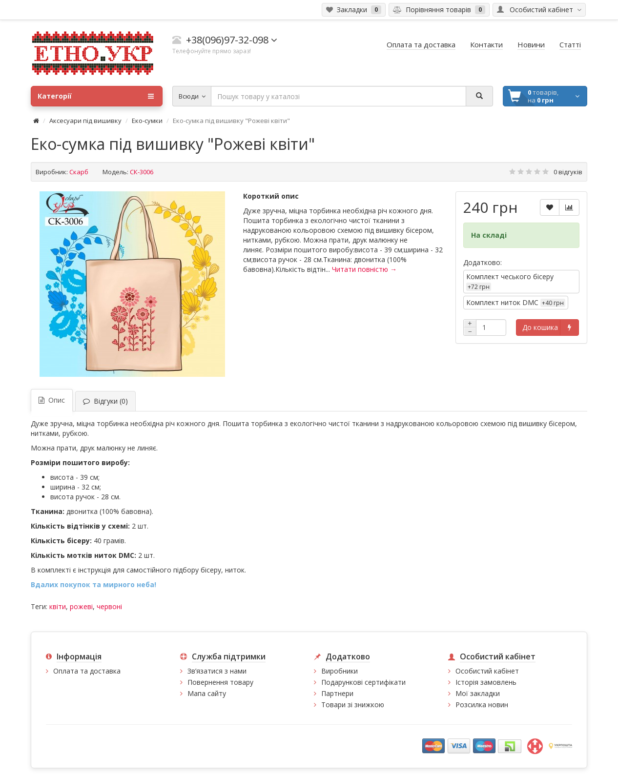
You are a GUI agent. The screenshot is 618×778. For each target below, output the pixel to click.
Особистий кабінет (487, 671)
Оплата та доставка (87, 671)
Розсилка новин (481, 704)
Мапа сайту (206, 693)
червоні (109, 606)
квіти (57, 606)
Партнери (337, 693)
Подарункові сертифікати (363, 682)
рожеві (81, 606)
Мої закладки (477, 693)
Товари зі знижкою (352, 704)
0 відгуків (568, 171)
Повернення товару (220, 682)
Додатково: (482, 262)
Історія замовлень (485, 682)
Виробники (339, 671)
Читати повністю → (364, 269)
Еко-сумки (147, 120)
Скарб (78, 171)
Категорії (96, 96)
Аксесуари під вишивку (85, 120)
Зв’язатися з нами (217, 671)
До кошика (540, 327)
